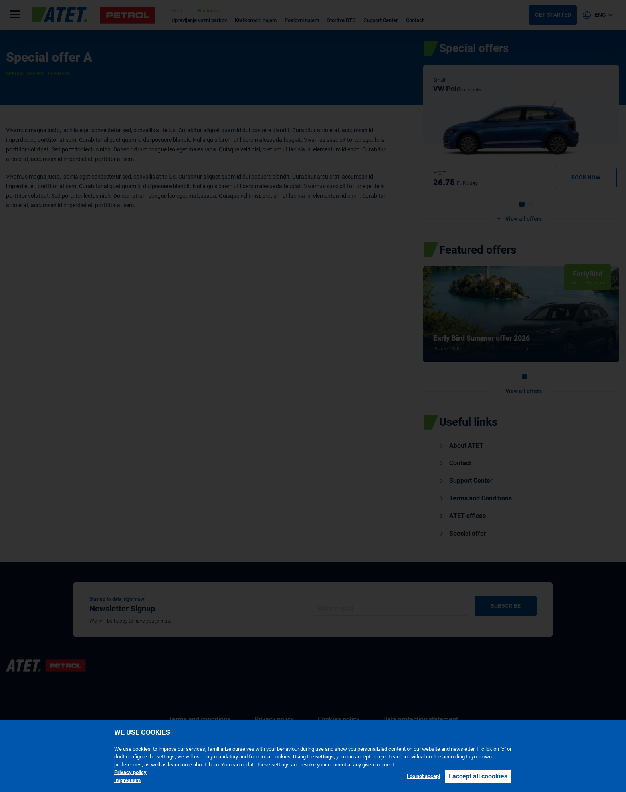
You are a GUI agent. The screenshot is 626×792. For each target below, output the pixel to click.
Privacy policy (130, 772)
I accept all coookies (478, 776)
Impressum (127, 780)
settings (324, 757)
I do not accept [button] (423, 776)
